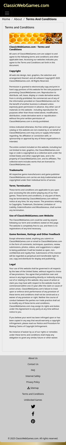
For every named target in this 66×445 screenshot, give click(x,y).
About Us (33, 358)
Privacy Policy (33, 382)
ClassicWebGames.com (26, 5)
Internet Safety (33, 376)
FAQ (33, 370)
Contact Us (33, 364)
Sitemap (33, 388)
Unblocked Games (33, 399)
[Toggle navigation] (7, 13)
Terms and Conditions (33, 393)
